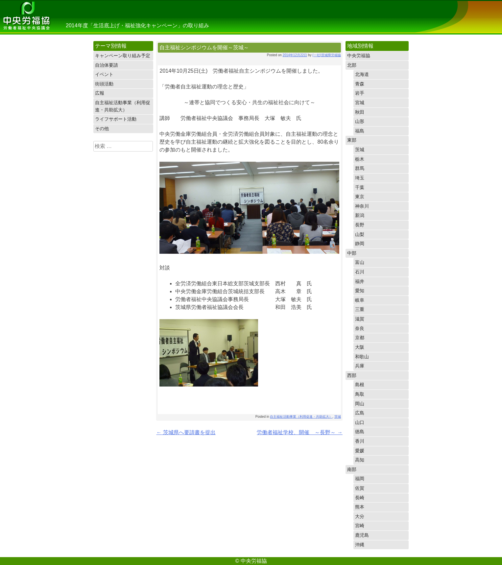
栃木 (359, 159)
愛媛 (359, 450)
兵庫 (359, 365)
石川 (359, 271)
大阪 (359, 347)
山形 (359, 121)
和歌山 (362, 356)
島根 (359, 384)
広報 (99, 93)
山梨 (359, 234)
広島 (359, 412)
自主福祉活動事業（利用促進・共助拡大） (122, 106)
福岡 (359, 478)
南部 (351, 469)
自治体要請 (106, 65)
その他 (102, 128)
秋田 (359, 112)
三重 (359, 309)
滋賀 (359, 318)
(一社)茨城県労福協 (326, 55)
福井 (359, 281)
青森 (359, 83)
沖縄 (359, 544)
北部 (351, 65)
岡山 (359, 403)
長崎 (359, 497)
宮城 (359, 102)
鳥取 (359, 394)
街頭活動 (104, 83)
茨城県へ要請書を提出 (185, 432)
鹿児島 (362, 535)
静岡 (359, 243)
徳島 (359, 431)
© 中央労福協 (251, 561)
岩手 (359, 93)
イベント (104, 74)
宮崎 (359, 525)
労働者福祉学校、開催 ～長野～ (299, 432)
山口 (359, 422)
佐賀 (359, 488)
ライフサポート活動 (115, 119)
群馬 (359, 168)
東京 (359, 196)
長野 (359, 224)
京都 (359, 337)
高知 (359, 459)
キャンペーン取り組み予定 (122, 55)
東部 (351, 140)
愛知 (359, 290)
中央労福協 (26, 17)
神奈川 (362, 206)
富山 (359, 262)
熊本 (359, 506)
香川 (359, 441)
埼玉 (359, 177)
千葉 (359, 187)
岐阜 (359, 300)
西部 (351, 375)
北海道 (362, 74)
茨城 (337, 416)
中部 (351, 253)
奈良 (359, 328)
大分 (359, 516)
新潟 (359, 215)
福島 (359, 130)
